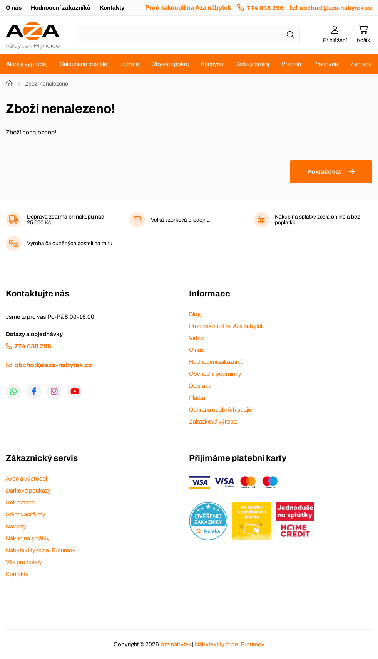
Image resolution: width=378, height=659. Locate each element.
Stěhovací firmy (25, 514)
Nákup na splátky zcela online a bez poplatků (317, 219)
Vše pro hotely (24, 562)
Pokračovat (324, 171)
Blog (195, 314)
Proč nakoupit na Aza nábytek (188, 7)
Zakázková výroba (213, 422)
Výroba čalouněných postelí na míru (69, 243)
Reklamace (20, 502)
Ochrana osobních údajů (220, 410)
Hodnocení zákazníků (60, 8)
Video (196, 338)
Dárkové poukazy (28, 491)
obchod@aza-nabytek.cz (335, 8)
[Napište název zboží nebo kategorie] (187, 35)
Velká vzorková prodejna (180, 220)
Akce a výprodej (26, 64)
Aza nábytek (175, 644)
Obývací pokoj (170, 64)
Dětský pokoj (252, 64)
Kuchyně (212, 64)
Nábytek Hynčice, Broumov (40, 550)
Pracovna (325, 64)
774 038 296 (265, 8)
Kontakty (112, 8)
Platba (197, 398)
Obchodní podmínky (215, 374)
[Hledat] (290, 35)
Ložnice (129, 64)
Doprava (200, 386)
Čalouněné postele (83, 64)
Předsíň (291, 64)
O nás (14, 8)
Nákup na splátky (28, 538)
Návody (16, 526)
